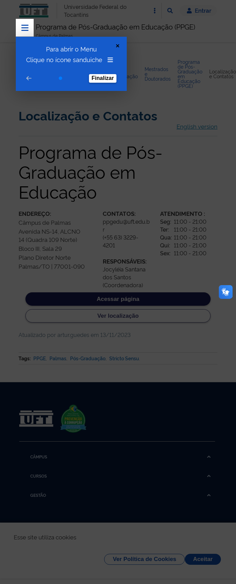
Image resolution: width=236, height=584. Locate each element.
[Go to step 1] (60, 78)
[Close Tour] (117, 45)
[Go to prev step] (29, 78)
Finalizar (103, 78)
